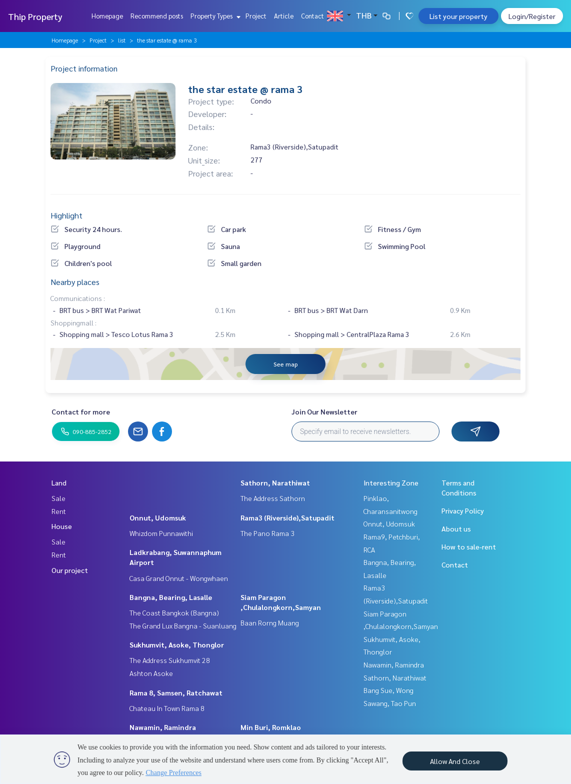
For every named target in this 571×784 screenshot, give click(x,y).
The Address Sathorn (272, 498)
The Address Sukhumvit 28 (170, 660)
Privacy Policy (463, 510)
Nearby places (75, 281)
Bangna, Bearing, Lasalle (171, 597)
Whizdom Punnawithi (161, 533)
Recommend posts (156, 16)
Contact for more (81, 411)
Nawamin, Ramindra (163, 727)
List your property (459, 16)
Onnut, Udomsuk (158, 517)
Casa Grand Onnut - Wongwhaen (179, 578)
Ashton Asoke (151, 673)
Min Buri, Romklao (270, 727)
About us (456, 528)
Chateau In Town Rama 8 (167, 708)
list (122, 40)
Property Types (214, 16)
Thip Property (35, 16)
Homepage (107, 16)
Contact (312, 16)
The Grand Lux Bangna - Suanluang (183, 625)
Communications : (77, 298)
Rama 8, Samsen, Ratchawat (176, 692)
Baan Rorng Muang (269, 622)
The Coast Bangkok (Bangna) (174, 612)
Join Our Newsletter (325, 411)
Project (256, 16)
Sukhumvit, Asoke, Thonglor (177, 644)
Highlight (66, 215)
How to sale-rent (469, 546)
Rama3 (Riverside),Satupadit (287, 517)
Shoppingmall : (73, 322)
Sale (59, 498)
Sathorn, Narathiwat (275, 482)
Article (284, 16)
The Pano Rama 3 (267, 533)
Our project (70, 570)
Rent (59, 511)
